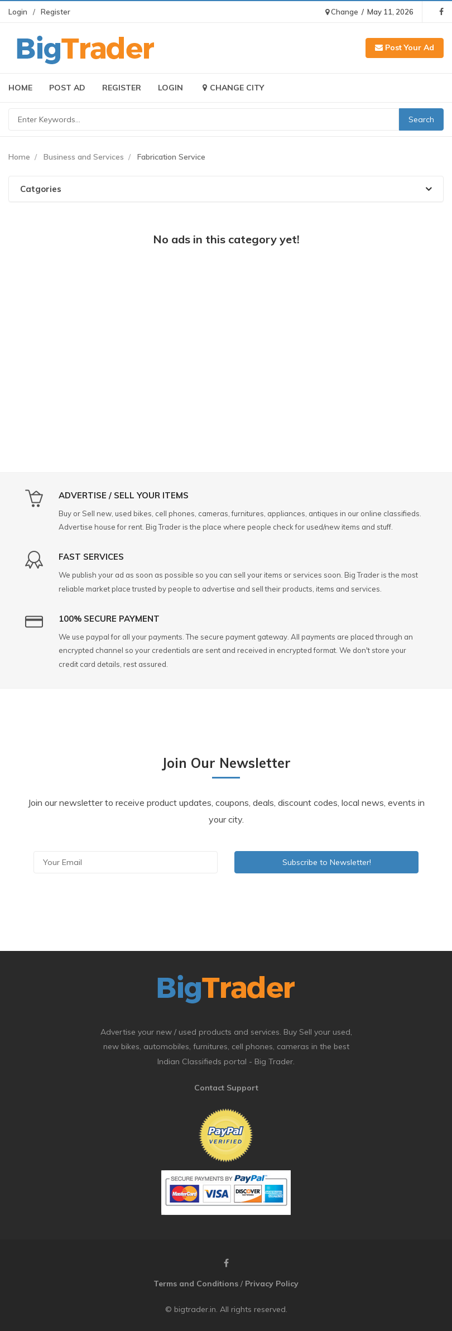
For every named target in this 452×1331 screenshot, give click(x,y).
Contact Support (226, 1088)
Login (17, 11)
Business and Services (84, 157)
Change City (232, 88)
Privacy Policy (272, 1284)
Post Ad (67, 88)
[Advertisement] (226, 338)
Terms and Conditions (195, 1284)
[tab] (226, 188)
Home (20, 88)
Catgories (226, 189)
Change (341, 11)
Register (55, 11)
